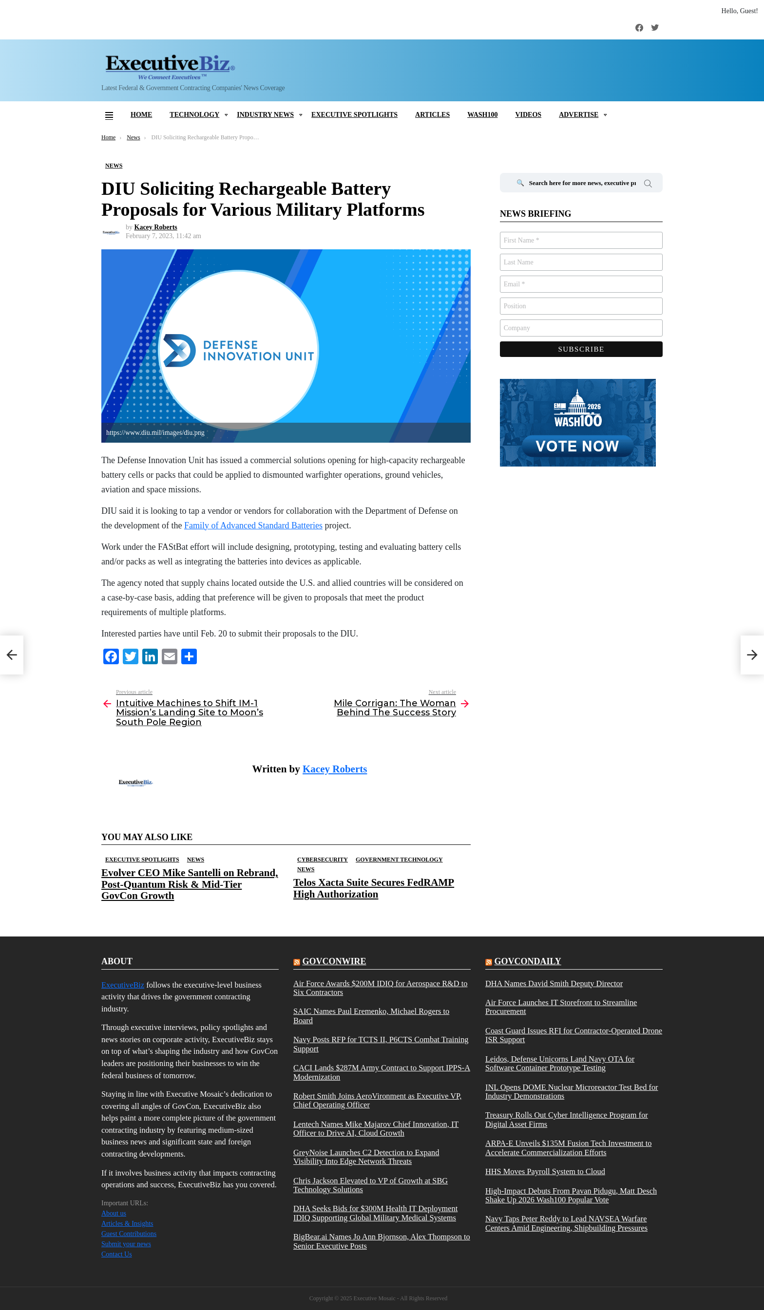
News (195, 859)
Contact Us (116, 1254)
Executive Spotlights (354, 114)
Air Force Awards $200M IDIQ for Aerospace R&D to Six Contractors (380, 988)
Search (648, 185)
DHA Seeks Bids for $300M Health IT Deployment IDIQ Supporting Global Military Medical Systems (375, 1213)
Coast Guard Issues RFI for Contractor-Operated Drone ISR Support (573, 1035)
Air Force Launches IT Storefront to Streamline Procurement (561, 1007)
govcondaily (527, 961)
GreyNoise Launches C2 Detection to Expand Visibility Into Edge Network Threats (366, 1157)
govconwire (334, 961)
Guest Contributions (128, 1233)
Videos (528, 114)
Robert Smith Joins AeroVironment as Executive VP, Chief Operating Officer (377, 1100)
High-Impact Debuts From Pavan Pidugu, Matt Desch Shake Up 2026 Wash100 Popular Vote (571, 1195)
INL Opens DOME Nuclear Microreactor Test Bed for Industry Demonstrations (571, 1092)
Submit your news (126, 1244)
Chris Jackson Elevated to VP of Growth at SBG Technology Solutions (370, 1185)
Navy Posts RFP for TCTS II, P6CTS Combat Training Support (381, 1044)
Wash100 (482, 114)
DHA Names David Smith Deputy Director (554, 983)
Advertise (578, 114)
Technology (194, 114)
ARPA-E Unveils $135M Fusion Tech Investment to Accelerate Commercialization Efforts (568, 1148)
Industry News (265, 114)
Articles (432, 114)
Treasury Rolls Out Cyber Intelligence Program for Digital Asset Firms (566, 1119)
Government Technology (399, 859)
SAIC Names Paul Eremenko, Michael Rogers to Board (371, 1016)
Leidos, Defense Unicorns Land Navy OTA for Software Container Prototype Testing (559, 1063)
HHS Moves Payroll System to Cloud (545, 1171)
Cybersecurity (322, 859)
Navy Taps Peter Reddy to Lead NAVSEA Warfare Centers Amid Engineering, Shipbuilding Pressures (566, 1223)
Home (141, 114)
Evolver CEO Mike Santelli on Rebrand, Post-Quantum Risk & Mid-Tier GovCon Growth (189, 884)
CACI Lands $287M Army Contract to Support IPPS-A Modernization (381, 1072)
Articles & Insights (127, 1223)
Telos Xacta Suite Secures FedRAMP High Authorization (373, 888)
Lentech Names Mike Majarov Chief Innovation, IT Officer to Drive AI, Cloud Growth (375, 1129)
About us (113, 1213)
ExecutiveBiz (122, 985)
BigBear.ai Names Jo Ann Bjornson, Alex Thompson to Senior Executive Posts (381, 1241)
